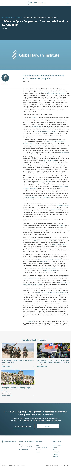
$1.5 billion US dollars (50, 270)
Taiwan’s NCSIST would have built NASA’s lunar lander (51, 292)
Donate (38, 452)
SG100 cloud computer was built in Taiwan (46, 241)
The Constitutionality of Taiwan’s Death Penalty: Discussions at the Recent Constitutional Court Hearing (16, 389)
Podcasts (55, 447)
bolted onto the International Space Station (49, 259)
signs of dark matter (44, 261)
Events (38, 450)
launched (25, 173)
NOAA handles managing (38, 145)
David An (4, 84)
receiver (62, 120)
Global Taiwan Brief (10, 17)
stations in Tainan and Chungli (44, 181)
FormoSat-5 (61, 225)
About (38, 445)
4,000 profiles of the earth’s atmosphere (45, 131)
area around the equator (53, 209)
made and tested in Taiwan (48, 268)
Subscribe (55, 456)
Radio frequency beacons (55, 128)
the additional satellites (62, 205)
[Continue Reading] (33, 366)
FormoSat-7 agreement (49, 160)
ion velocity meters (37, 126)
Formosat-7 (34, 117)
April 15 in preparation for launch (49, 92)
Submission (55, 454)
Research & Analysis (41, 447)
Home (2, 17)
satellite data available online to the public (37, 197)
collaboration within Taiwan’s (60, 244)
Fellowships (55, 449)
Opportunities (56, 452)
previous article (31, 321)
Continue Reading (6, 366)
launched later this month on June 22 (56, 93)
